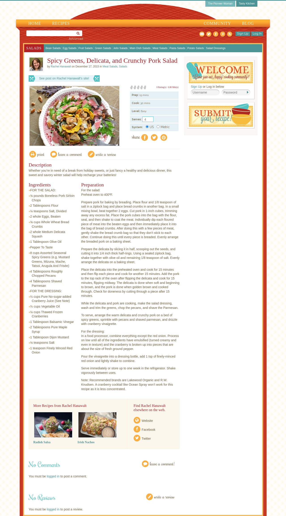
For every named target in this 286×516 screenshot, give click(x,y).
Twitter (146, 438)
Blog (248, 23)
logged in (53, 476)
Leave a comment (70, 154)
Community (217, 23)
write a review (106, 154)
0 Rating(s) (161, 87)
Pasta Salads (177, 48)
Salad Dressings (215, 48)
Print (40, 154)
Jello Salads (120, 48)
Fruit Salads (85, 48)
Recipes (61, 23)
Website (147, 420)
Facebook (148, 429)
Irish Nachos (86, 442)
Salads (34, 48)
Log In (257, 33)
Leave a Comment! (162, 464)
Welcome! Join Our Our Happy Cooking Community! (219, 72)
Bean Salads (53, 48)
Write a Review (164, 497)
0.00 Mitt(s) (173, 87)
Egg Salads (69, 48)
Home (34, 23)
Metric (163, 127)
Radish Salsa (41, 442)
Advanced (76, 38)
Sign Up (242, 33)
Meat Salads (160, 48)
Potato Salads (195, 48)
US (150, 127)
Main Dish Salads (140, 48)
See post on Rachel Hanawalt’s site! (64, 78)
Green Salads (103, 48)
